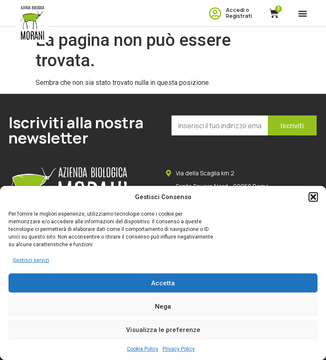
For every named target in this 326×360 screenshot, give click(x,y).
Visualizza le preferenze (163, 330)
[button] (313, 197)
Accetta (163, 283)
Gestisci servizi (31, 260)
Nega (163, 306)
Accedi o (237, 10)
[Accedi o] (215, 13)
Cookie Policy (142, 349)
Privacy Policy (179, 349)
